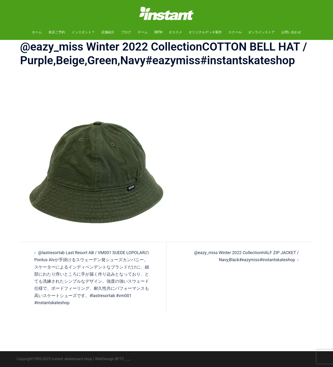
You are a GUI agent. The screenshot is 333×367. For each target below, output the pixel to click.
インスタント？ (83, 32)
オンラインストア (261, 32)
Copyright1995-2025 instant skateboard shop (54, 359)
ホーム (37, 32)
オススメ (175, 32)
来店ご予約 (56, 32)
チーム (143, 32)
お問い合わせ (291, 32)
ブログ (126, 32)
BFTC (119, 359)
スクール (235, 32)
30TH (158, 32)
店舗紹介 (108, 32)
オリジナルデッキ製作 (205, 32)
